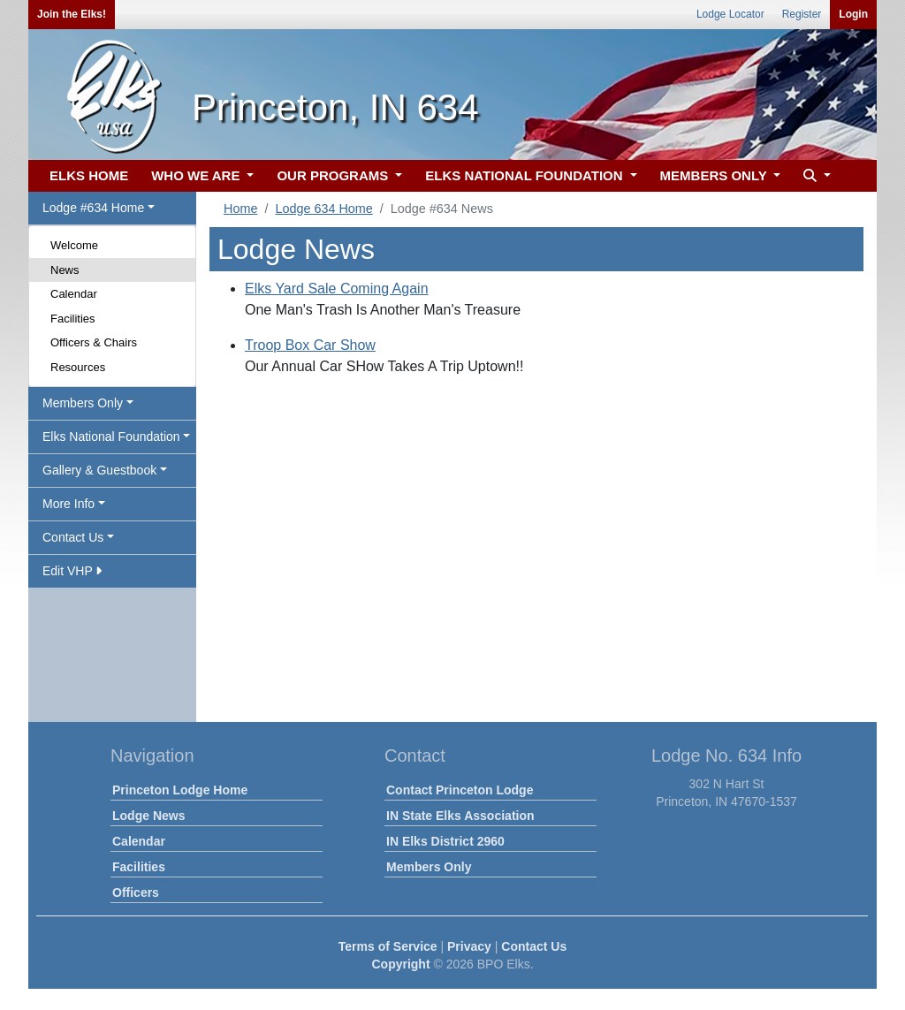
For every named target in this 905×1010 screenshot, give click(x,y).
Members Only (428, 867)
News (65, 270)
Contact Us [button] (72, 537)
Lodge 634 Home (323, 208)
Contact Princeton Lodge (459, 790)
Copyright (400, 964)
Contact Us (534, 946)
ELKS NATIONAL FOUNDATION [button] (526, 175)
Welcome (74, 245)
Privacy (469, 946)
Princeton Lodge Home (179, 790)
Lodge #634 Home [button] (93, 208)
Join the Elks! (71, 14)
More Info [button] (68, 504)
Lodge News (148, 816)
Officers (135, 892)
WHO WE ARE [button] (197, 175)
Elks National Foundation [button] (111, 436)
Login (853, 14)
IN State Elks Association (460, 816)
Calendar (73, 293)
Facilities (72, 318)
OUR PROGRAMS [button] (334, 175)
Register (802, 14)
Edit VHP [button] (72, 571)
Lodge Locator (730, 14)
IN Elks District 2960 (445, 841)
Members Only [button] (82, 403)
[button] (814, 176)
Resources (77, 367)
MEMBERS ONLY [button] (715, 175)
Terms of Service (387, 946)
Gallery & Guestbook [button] (99, 470)
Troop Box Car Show (310, 345)
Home (240, 208)
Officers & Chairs (93, 342)
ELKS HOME (88, 175)
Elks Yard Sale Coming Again (337, 288)
